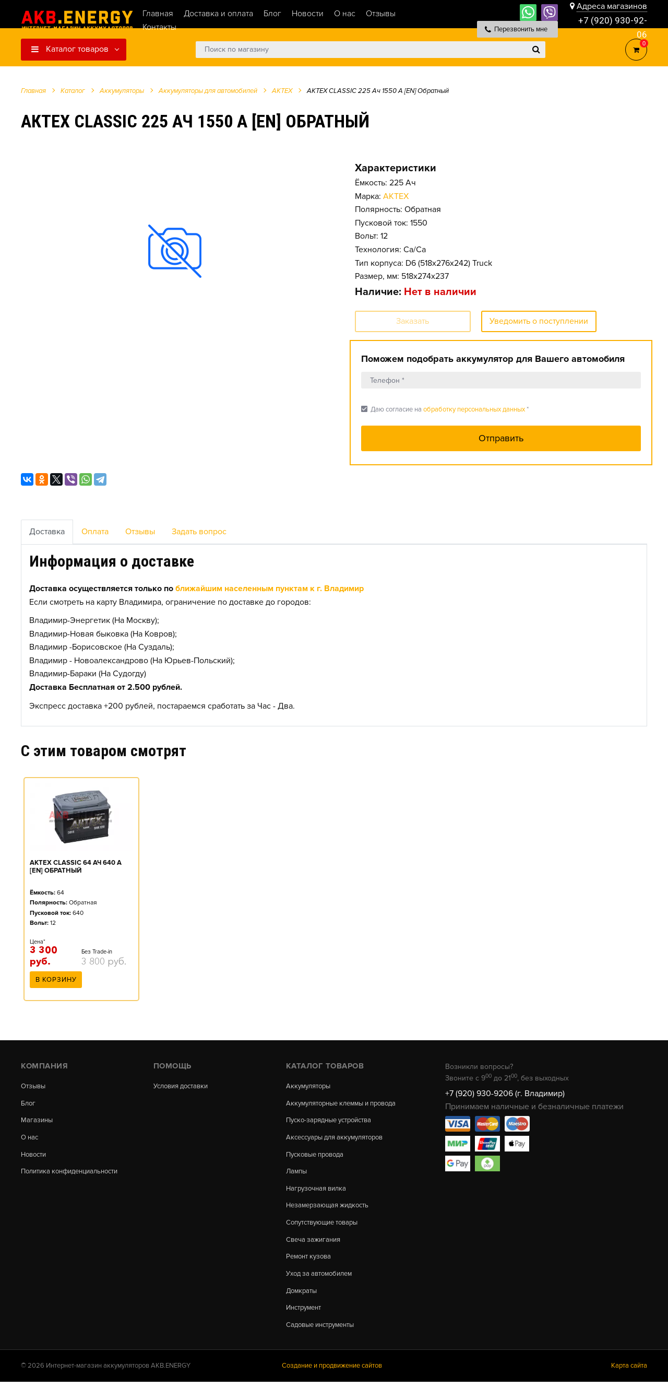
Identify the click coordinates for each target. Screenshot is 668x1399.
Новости (35, 1157)
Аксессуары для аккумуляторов (340, 1147)
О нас (30, 1139)
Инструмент (306, 1323)
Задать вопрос (199, 531)
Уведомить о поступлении (539, 321)
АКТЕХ (396, 196)
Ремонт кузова (311, 1270)
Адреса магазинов (612, 6)
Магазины (37, 1122)
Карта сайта (629, 1383)
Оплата (95, 531)
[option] (175, 251)
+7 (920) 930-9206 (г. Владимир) (505, 1093)
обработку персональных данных (474, 409)
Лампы (297, 1182)
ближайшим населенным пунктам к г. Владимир (269, 588)
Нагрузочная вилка (319, 1200)
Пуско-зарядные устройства (333, 1129)
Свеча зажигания (315, 1253)
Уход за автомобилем (322, 1288)
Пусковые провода (318, 1164)
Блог (29, 1104)
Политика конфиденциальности (75, 1174)
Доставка (47, 531)
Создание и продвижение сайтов (332, 1383)
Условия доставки (184, 1086)
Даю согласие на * (445, 409)
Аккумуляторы (310, 1086)
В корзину (56, 982)
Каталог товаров (70, 49)
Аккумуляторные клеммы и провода (332, 1107)
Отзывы (140, 531)
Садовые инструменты (324, 1341)
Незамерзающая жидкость (331, 1217)
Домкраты (303, 1305)
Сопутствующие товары (326, 1235)
